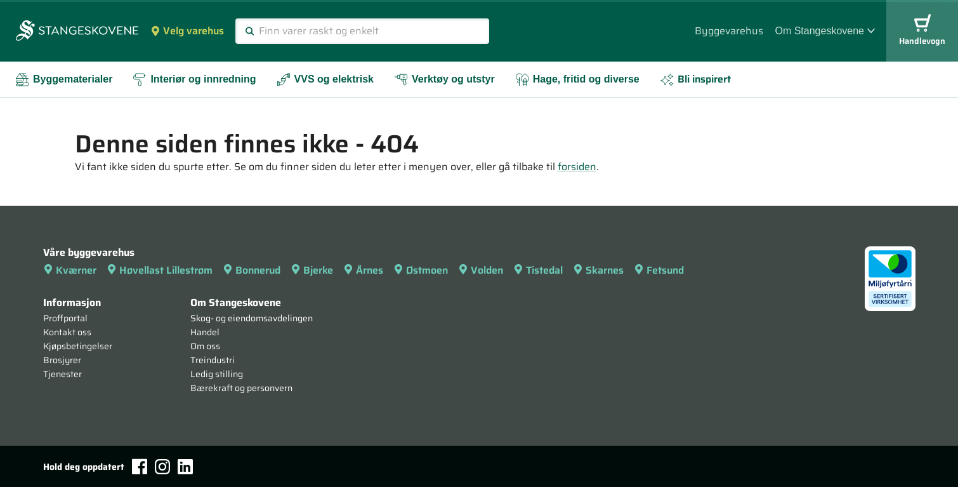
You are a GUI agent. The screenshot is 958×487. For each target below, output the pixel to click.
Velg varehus (187, 31)
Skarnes (598, 270)
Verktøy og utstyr (444, 79)
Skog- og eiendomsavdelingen (251, 318)
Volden (480, 270)
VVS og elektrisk (325, 79)
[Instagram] (162, 466)
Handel (205, 332)
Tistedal (538, 270)
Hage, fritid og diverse (577, 79)
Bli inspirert (695, 79)
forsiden (577, 167)
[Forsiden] (77, 31)
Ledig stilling (216, 374)
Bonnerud (251, 270)
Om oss (205, 346)
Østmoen (420, 270)
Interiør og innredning (194, 79)
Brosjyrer (62, 360)
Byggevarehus (729, 31)
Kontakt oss (67, 332)
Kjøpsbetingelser (77, 346)
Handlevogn (922, 31)
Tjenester (62, 374)
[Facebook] (139, 466)
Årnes (363, 270)
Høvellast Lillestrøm (160, 270)
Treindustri (212, 360)
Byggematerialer (63, 79)
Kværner (69, 270)
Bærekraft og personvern (241, 388)
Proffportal (65, 318)
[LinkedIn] (185, 466)
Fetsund (659, 270)
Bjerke (312, 270)
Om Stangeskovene (825, 30)
